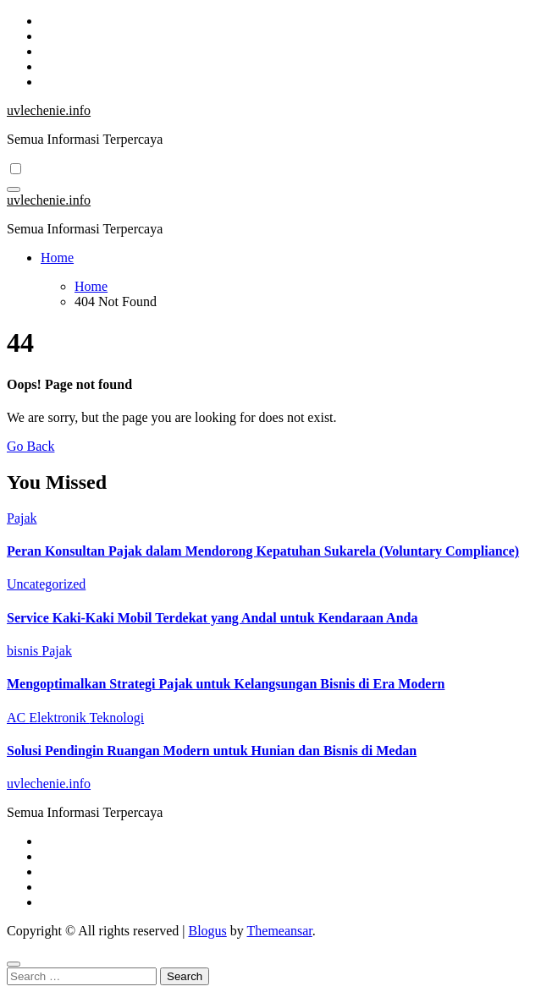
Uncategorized (46, 584)
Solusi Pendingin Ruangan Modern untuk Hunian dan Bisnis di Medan (212, 750)
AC (18, 717)
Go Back (30, 446)
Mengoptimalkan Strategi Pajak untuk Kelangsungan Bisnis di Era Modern (225, 684)
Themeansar (279, 930)
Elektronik (59, 717)
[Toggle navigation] (13, 189)
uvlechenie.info (49, 110)
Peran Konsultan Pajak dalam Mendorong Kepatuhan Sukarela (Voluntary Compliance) (263, 551)
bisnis (24, 651)
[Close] (13, 964)
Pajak (22, 518)
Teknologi (116, 717)
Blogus (207, 930)
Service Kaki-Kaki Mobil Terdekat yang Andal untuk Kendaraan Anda (212, 618)
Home (57, 257)
